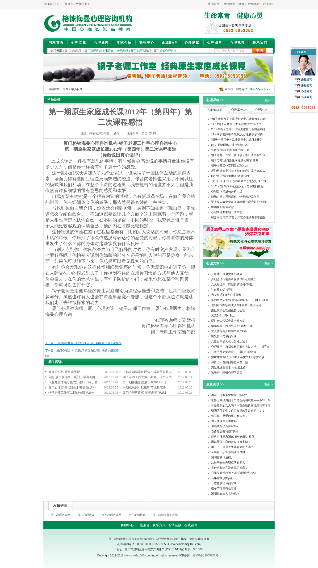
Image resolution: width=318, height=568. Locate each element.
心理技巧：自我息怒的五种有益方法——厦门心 (241, 346)
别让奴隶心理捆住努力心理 (228, 310)
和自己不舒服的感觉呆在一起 (229, 362)
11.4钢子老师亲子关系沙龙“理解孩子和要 (237, 134)
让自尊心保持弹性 (222, 289)
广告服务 (143, 525)
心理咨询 (306, 91)
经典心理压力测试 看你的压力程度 (232, 436)
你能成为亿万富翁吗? (224, 426)
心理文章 (78, 42)
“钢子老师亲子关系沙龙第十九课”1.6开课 (236, 139)
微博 (241, 4)
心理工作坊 (239, 109)
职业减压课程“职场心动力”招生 (230, 176)
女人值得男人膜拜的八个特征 (229, 331)
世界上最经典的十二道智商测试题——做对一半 (241, 400)
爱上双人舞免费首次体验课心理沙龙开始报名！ (241, 202)
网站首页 (56, 42)
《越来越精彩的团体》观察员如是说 (147, 372)
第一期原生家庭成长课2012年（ (144, 382)
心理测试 (192, 42)
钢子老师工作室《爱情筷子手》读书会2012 (238, 155)
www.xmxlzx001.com (137, 555)
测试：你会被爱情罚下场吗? (229, 395)
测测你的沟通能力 (222, 457)
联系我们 (269, 4)
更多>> (268, 100)
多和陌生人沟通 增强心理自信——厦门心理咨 (239, 300)
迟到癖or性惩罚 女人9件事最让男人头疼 (236, 305)
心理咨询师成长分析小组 (226, 191)
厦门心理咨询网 (61, 515)
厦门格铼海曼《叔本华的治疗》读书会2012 (238, 170)
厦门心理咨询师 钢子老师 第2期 (144, 392)
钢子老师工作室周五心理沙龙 (229, 165)
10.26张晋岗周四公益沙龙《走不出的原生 (237, 186)
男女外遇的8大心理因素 (226, 295)
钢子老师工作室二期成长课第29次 (71, 392)
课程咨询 (306, 79)
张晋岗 (109, 50)
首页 (65, 89)
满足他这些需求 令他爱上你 (228, 367)
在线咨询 (190, 525)
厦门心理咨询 (93, 50)
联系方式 (159, 525)
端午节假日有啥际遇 (224, 488)
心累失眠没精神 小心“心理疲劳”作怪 (233, 473)
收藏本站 (253, 4)
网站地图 (229, 4)
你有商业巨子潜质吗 (224, 421)
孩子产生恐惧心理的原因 (226, 372)
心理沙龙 (261, 109)
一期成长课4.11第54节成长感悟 (144, 387)
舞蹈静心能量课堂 (222, 207)
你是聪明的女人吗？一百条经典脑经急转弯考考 (241, 405)
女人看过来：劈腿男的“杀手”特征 (232, 284)
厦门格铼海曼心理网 (165, 515)
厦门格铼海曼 (73, 50)
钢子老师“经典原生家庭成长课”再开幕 (234, 160)
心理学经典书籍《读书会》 (228, 212)
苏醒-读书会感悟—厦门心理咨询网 (71, 377)
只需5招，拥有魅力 (223, 315)
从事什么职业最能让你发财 (228, 452)
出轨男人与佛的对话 (224, 336)
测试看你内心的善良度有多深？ (231, 441)
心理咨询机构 (134, 539)
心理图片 (214, 42)
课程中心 (146, 42)
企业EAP (169, 42)
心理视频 (237, 42)
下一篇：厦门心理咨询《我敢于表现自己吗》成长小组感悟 (82, 350)
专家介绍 (124, 42)
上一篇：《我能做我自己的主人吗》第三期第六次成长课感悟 (83, 343)
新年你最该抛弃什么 (224, 478)
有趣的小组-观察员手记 (64, 372)
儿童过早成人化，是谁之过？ (229, 341)
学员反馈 (77, 89)
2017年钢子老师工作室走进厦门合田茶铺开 (238, 129)
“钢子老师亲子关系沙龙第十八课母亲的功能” (239, 119)
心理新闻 (101, 42)
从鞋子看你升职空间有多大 (228, 462)
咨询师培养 (214, 110)
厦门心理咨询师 (141, 50)
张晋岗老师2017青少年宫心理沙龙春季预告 (238, 217)
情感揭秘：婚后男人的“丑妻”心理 (232, 326)
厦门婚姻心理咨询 (165, 50)
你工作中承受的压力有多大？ (229, 416)
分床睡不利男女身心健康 (226, 274)
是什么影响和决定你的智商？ (229, 467)
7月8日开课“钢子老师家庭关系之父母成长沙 (238, 181)
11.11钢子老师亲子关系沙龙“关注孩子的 (236, 124)
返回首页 (213, 4)
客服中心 (127, 525)
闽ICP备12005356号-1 (206, 555)
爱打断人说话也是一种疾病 (228, 320)
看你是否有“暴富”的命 (224, 431)
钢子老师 (122, 50)
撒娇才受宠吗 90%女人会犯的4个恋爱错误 (237, 357)
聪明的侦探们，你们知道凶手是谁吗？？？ (238, 410)
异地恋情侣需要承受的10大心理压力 (234, 279)
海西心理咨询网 (111, 515)
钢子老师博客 (137, 515)
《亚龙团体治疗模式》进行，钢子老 (72, 382)
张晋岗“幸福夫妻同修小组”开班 (230, 150)
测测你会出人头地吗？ (225, 493)
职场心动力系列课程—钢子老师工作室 (235, 196)
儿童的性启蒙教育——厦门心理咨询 (233, 352)
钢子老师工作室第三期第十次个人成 (147, 377)
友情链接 (174, 525)
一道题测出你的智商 (224, 483)
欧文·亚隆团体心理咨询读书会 (230, 144)
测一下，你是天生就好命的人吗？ (232, 447)
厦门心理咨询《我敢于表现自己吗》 (72, 387)
